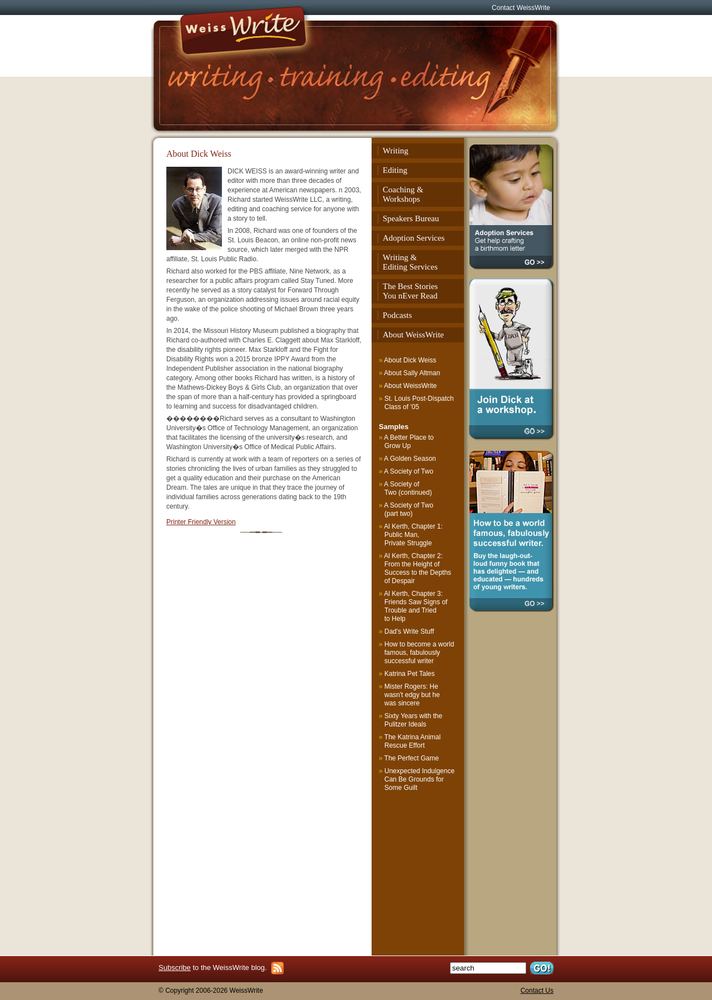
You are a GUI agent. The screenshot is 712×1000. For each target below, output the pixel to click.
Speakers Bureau (411, 218)
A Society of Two (408, 471)
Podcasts (397, 315)
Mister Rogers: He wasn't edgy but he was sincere (412, 695)
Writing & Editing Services (410, 262)
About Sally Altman (412, 373)
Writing (395, 150)
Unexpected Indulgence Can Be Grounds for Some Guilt (419, 779)
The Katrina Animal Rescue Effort (412, 741)
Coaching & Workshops (403, 194)
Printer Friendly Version (201, 522)
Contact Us (537, 990)
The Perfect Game (411, 758)
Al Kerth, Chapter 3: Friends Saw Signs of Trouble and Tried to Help (415, 606)
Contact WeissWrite (521, 8)
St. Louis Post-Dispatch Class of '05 (419, 403)
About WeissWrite (413, 334)
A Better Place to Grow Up (409, 442)
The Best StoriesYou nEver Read (410, 291)
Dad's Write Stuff (409, 631)
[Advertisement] (418, 870)
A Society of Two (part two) (408, 509)
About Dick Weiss (410, 360)
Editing (395, 170)
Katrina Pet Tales (409, 674)
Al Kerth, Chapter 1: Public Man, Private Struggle (413, 535)
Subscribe (175, 967)
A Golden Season (410, 458)
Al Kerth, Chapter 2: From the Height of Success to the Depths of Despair (417, 568)
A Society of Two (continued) (408, 488)
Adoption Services (413, 237)
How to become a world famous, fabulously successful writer (419, 652)
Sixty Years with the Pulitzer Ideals (413, 720)
